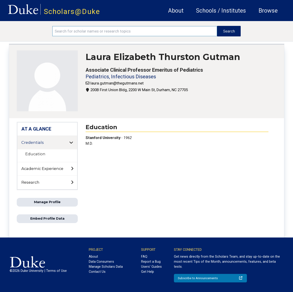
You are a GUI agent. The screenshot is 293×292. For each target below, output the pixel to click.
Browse (268, 10)
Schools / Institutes (221, 10)
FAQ (144, 256)
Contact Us (97, 272)
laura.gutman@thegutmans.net (117, 83)
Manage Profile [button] (47, 202)
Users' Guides (151, 267)
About (176, 10)
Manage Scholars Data (106, 267)
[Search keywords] (134, 31)
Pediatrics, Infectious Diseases (121, 76)
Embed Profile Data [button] (47, 218)
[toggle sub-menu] (72, 169)
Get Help (147, 272)
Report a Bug (151, 261)
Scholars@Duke (72, 11)
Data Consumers (101, 261)
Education (35, 154)
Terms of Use (56, 271)
